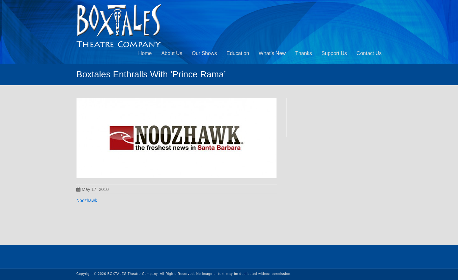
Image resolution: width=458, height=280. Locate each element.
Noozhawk (86, 200)
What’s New (272, 53)
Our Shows (204, 53)
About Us (171, 53)
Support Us (334, 53)
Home (145, 53)
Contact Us (369, 53)
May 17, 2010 (92, 189)
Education (237, 53)
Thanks (303, 53)
